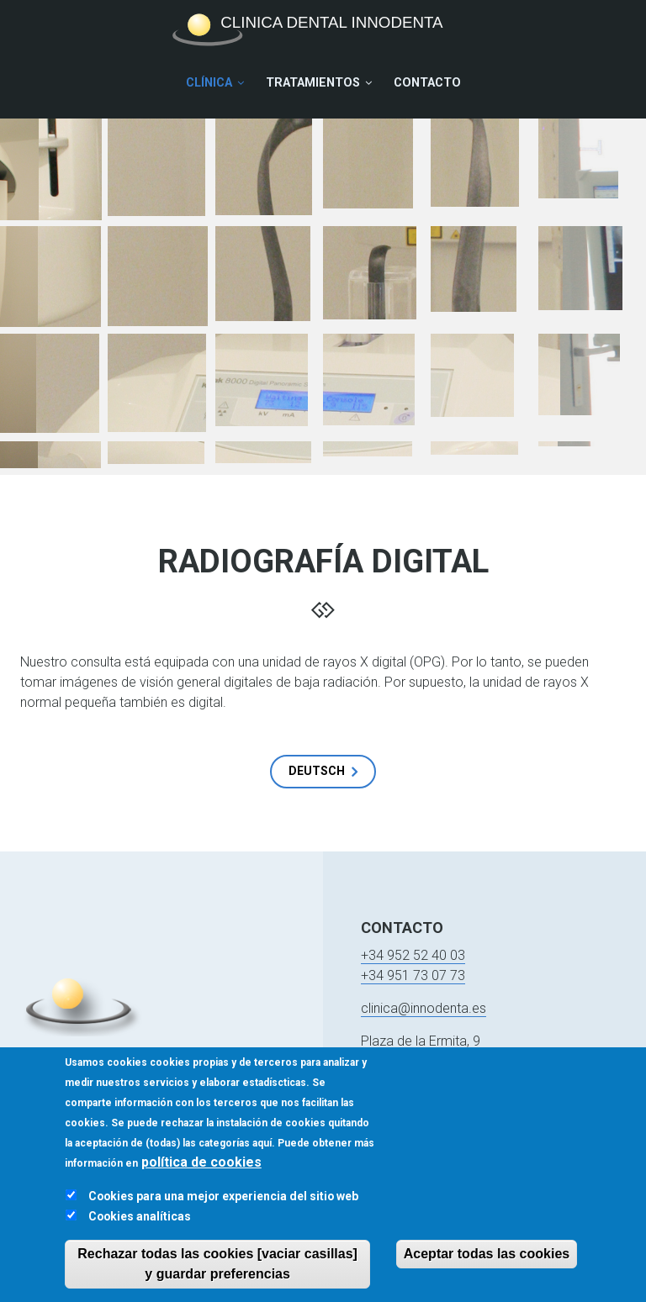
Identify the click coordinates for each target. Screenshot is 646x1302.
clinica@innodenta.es (423, 1008)
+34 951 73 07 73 (413, 975)
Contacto (427, 83)
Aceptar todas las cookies (486, 1264)
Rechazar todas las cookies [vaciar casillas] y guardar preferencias (217, 1274)
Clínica (209, 83)
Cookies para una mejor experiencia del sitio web (223, 1206)
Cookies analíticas (139, 1226)
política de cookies (201, 1172)
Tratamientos (313, 83)
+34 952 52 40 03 (413, 955)
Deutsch (317, 771)
